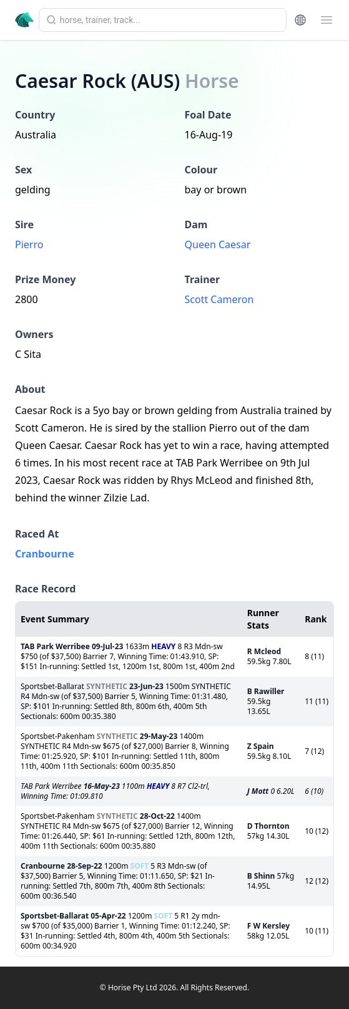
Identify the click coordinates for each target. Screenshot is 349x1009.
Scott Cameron (219, 299)
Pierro (29, 244)
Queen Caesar (218, 244)
